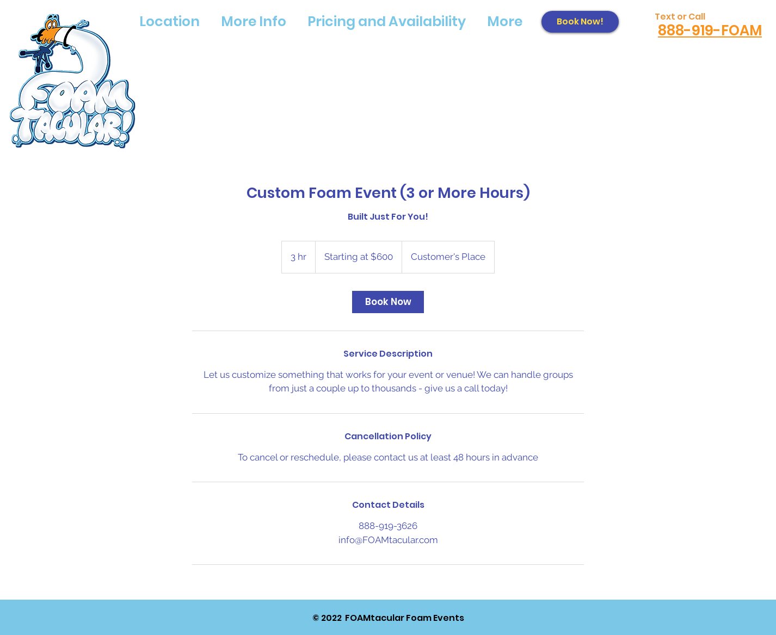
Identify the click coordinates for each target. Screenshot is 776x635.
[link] (388, 302)
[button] (169, 21)
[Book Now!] (580, 22)
